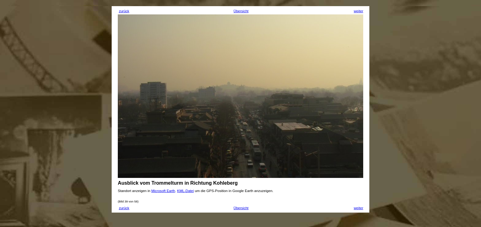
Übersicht (240, 11)
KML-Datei (185, 191)
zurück (124, 11)
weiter (358, 11)
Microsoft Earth (163, 191)
